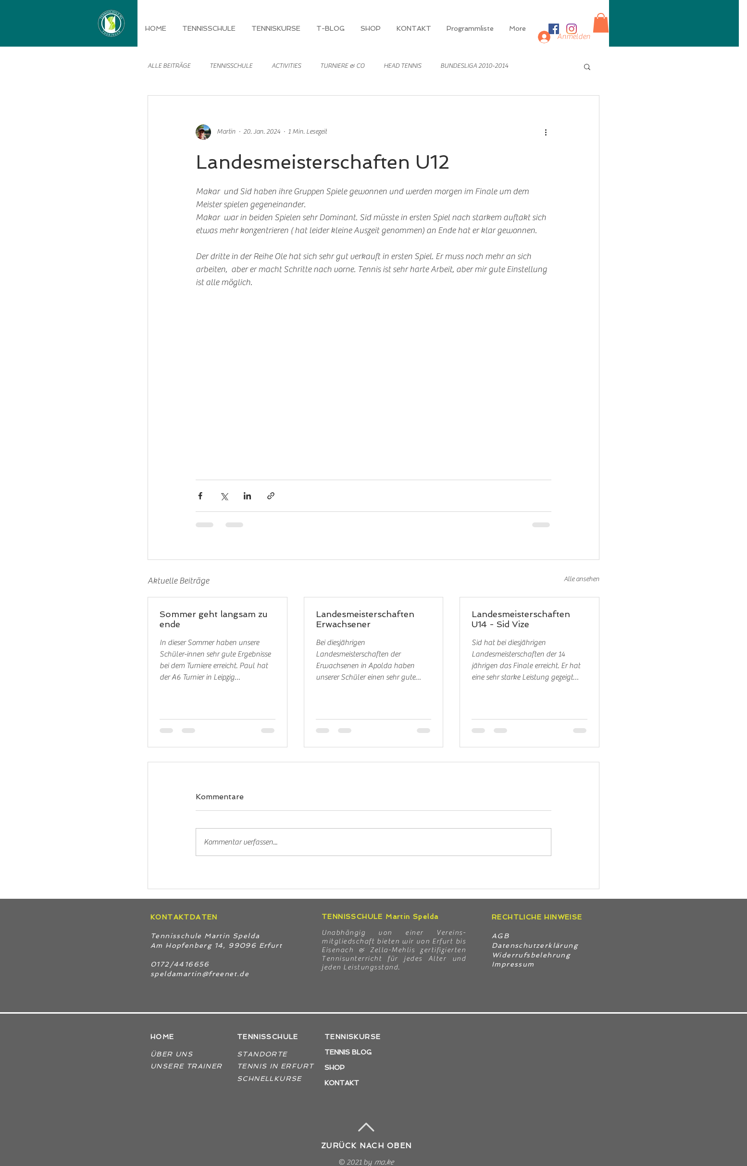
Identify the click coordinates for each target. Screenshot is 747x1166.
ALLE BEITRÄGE (169, 66)
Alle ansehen (581, 579)
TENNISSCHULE (231, 66)
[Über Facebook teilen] (200, 495)
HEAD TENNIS (402, 66)
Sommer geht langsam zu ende (214, 619)
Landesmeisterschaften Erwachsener (365, 619)
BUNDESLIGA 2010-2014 (474, 66)
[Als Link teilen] (270, 495)
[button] (276, 28)
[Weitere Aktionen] (545, 132)
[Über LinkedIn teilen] (247, 495)
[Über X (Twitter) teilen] (223, 495)
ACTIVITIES (286, 66)
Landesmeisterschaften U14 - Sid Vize (521, 619)
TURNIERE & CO (342, 66)
